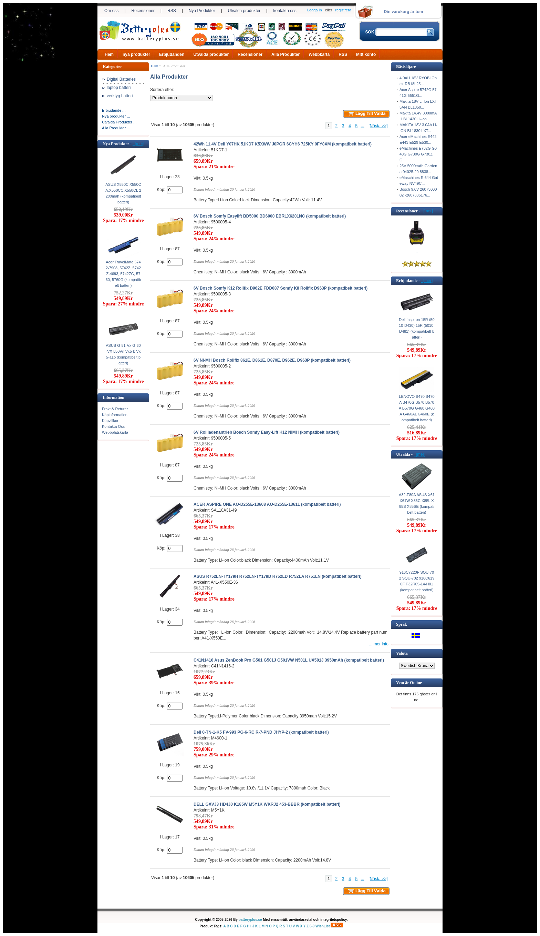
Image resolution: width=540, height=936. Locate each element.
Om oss (111, 10)
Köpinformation (114, 415)
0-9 (312, 926)
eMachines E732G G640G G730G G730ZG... (418, 154)
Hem (109, 54)
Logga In (314, 10)
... (362, 125)
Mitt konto (366, 54)
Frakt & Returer (115, 409)
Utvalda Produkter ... (119, 122)
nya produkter (136, 54)
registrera (343, 10)
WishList (322, 926)
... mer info (378, 644)
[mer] (138, 143)
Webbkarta (319, 54)
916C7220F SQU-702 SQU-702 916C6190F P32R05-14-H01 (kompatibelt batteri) (417, 581)
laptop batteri (119, 87)
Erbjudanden (171, 54)
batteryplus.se (250, 920)
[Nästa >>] (377, 125)
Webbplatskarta (115, 432)
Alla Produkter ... (116, 128)
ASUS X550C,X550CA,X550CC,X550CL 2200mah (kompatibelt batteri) (123, 193)
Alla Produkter (285, 54)
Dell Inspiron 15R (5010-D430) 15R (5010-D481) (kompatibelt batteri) (417, 328)
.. (417, 252)
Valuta (402, 653)
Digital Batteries (121, 79)
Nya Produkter (202, 10)
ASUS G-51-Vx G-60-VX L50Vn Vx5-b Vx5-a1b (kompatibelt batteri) (123, 354)
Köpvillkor (110, 421)
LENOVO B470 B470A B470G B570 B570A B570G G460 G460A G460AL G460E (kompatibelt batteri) (417, 408)
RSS (171, 10)
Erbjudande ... (114, 110)
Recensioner (142, 10)
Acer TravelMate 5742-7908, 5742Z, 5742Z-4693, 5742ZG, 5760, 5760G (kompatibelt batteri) (123, 274)
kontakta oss (284, 10)
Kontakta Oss (113, 426)
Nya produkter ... (116, 116)
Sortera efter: (162, 89)
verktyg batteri (120, 95)
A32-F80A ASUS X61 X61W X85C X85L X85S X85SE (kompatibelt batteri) (417, 503)
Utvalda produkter (244, 10)
